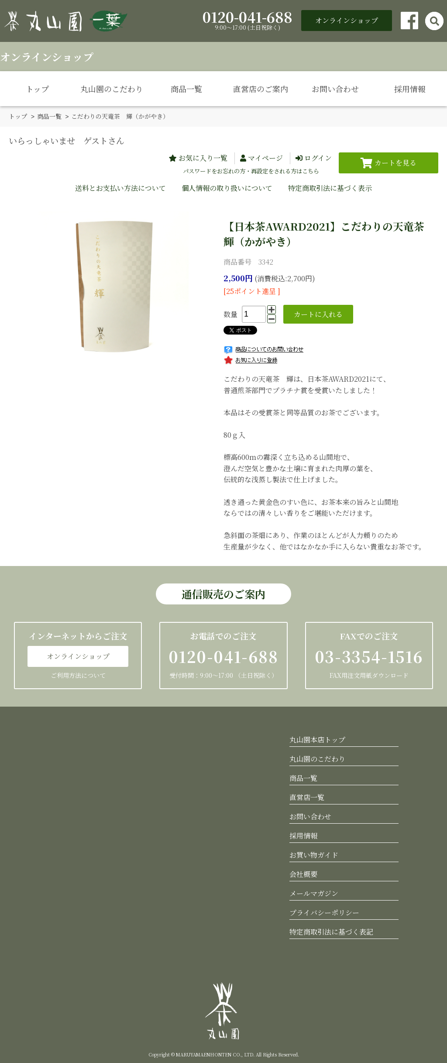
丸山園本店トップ (317, 739)
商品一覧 (186, 88)
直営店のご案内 (260, 88)
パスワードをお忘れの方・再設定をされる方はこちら (251, 170)
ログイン (318, 157)
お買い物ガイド (313, 854)
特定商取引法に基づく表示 (330, 188)
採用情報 (410, 88)
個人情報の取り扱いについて (227, 188)
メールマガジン (313, 893)
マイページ (265, 157)
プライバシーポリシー (324, 912)
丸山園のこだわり (111, 88)
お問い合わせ (335, 88)
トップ (37, 88)
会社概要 (303, 874)
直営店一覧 (306, 797)
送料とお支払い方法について (120, 188)
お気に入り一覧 (203, 157)
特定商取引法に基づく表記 (331, 931)
